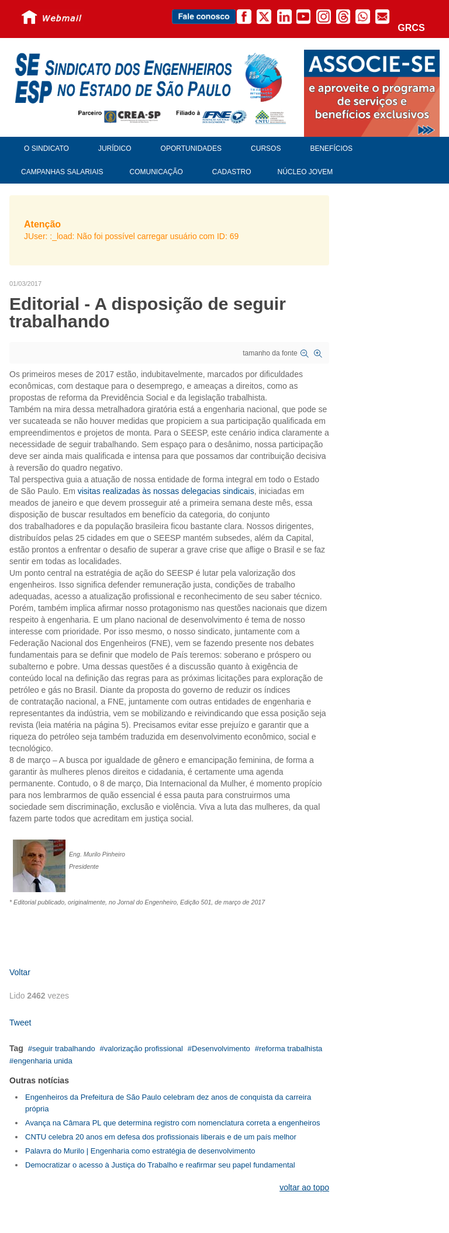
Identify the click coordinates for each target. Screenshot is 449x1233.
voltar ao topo (304, 1187)
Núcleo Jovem (305, 172)
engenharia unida (42, 1060)
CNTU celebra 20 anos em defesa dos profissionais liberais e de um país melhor (160, 1136)
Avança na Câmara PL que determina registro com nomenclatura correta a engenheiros (172, 1122)
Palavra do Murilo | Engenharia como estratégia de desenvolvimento (140, 1150)
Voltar (19, 972)
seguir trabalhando (63, 1048)
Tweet (20, 1022)
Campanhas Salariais (62, 172)
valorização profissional (143, 1048)
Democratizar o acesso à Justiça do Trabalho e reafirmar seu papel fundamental (160, 1165)
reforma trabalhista (290, 1048)
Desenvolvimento (221, 1048)
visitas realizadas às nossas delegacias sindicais (166, 491)
